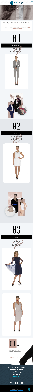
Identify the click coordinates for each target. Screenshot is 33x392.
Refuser (16, 390)
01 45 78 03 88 (17, 374)
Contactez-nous (16, 357)
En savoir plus (21, 390)
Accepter (11, 390)
